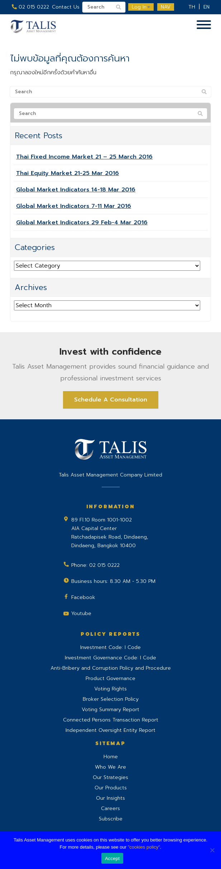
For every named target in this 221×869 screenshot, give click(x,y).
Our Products (111, 787)
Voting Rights (110, 689)
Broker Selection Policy (111, 699)
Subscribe (110, 819)
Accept (112, 858)
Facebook (83, 597)
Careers (110, 808)
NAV (165, 7)
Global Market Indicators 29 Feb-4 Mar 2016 (82, 222)
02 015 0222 (30, 7)
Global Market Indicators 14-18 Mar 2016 (75, 189)
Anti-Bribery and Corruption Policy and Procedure (111, 668)
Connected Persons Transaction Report (110, 720)
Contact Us (66, 7)
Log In (141, 7)
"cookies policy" (144, 847)
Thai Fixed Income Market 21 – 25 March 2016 (84, 157)
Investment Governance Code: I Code (110, 657)
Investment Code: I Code (110, 647)
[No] (212, 850)
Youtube (81, 613)
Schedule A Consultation (110, 399)
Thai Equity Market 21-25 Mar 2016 (67, 173)
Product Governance (110, 678)
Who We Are (110, 767)
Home (111, 756)
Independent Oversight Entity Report (110, 730)
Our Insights (110, 798)
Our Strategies (110, 777)
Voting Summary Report (110, 709)
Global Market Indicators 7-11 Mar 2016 (73, 206)
